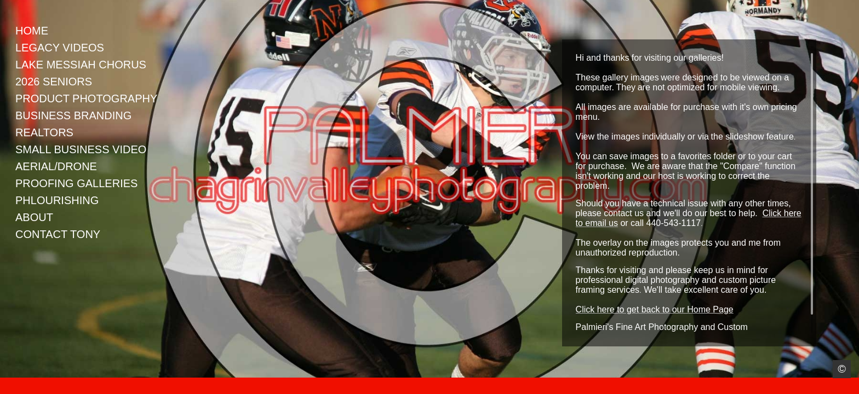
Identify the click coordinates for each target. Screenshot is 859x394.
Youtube (71, 386)
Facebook (24, 386)
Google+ (55, 386)
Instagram (8, 386)
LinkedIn (39, 386)
